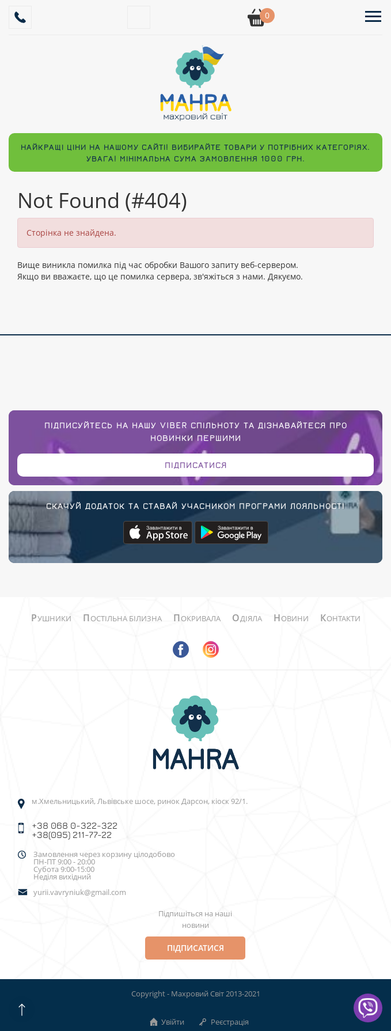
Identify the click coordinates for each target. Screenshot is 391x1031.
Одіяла (247, 618)
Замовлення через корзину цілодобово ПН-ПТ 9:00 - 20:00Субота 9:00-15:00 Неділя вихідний (104, 866)
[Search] (138, 17)
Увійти (166, 1022)
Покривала (197, 618)
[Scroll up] (22, 1009)
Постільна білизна (122, 618)
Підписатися (196, 465)
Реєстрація (223, 1022)
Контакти (340, 618)
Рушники (51, 618)
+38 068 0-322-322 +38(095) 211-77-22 (74, 830)
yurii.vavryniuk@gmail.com (79, 892)
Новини (291, 618)
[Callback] (20, 17)
